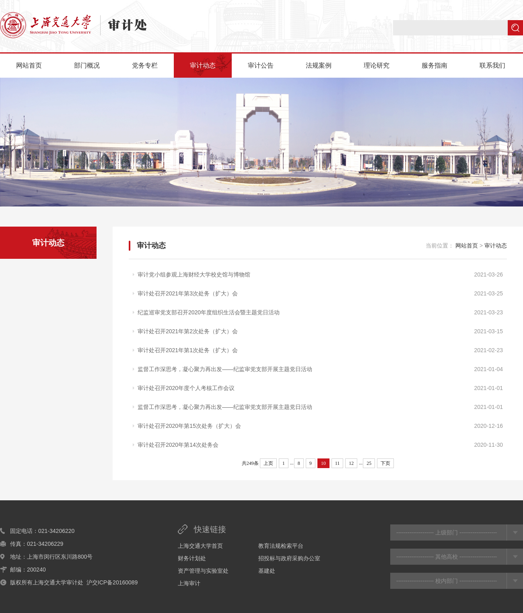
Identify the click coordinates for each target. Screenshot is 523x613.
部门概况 (87, 65)
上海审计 (189, 583)
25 (369, 463)
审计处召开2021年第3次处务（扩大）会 (188, 293)
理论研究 (376, 65)
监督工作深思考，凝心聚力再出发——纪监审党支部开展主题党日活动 (225, 369)
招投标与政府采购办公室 (289, 558)
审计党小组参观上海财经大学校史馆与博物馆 (194, 274)
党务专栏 (145, 65)
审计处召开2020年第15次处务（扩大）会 (189, 426)
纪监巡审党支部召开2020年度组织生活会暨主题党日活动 (209, 312)
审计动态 (203, 65)
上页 (268, 463)
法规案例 (319, 65)
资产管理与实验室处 (203, 571)
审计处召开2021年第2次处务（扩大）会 (188, 331)
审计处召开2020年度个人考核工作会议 (186, 388)
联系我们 (492, 65)
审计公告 (261, 65)
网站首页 (29, 65)
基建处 (266, 571)
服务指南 (434, 65)
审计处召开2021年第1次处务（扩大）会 (188, 350)
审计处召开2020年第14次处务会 (178, 445)
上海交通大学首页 (200, 546)
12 (351, 463)
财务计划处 (192, 558)
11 (337, 463)
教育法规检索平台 (280, 546)
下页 (385, 463)
